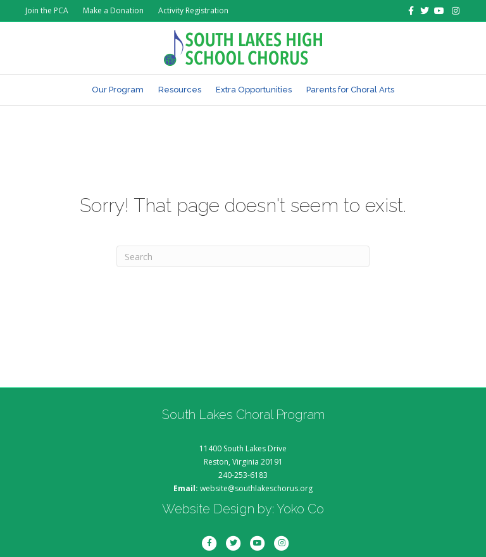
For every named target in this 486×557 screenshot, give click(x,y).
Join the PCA (46, 10)
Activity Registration (193, 10)
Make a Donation (113, 10)
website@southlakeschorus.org (256, 488)
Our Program (118, 89)
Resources (179, 89)
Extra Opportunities (254, 89)
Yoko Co (300, 508)
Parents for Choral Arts (350, 89)
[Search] (243, 256)
